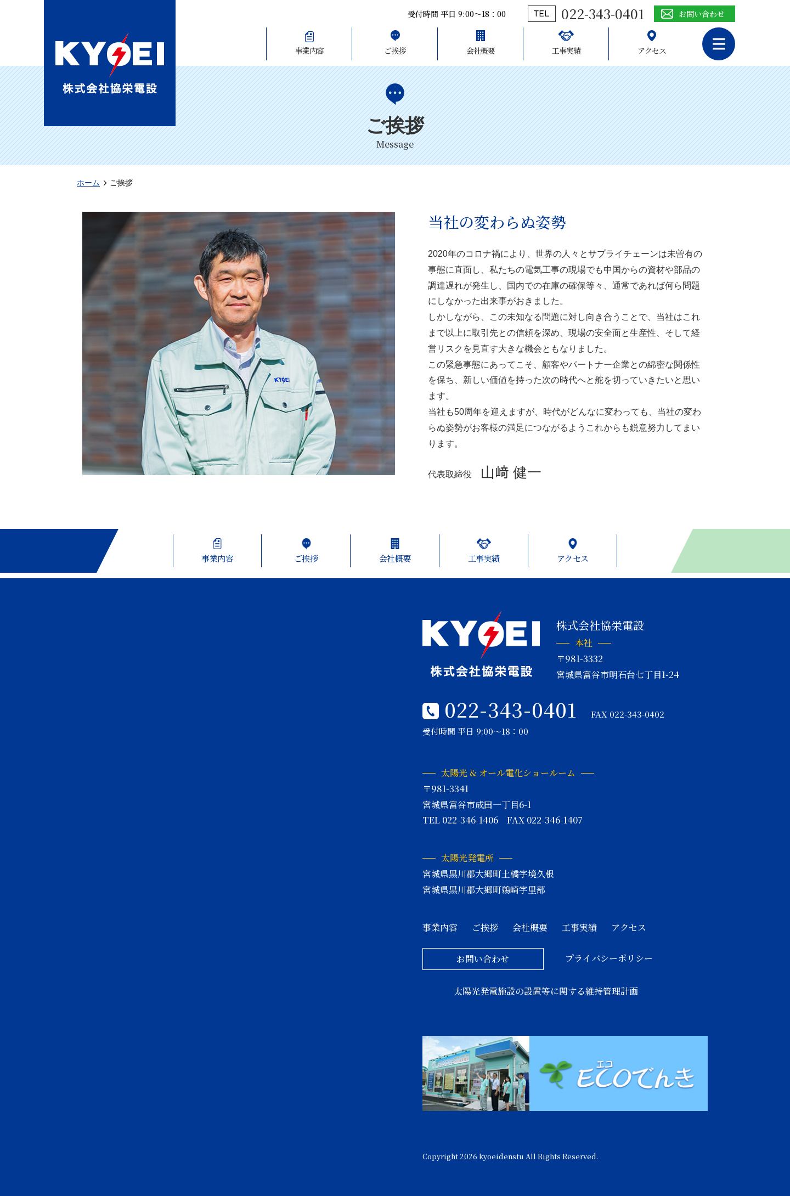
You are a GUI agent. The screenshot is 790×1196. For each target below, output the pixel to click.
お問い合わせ (702, 13)
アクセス (651, 50)
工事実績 (566, 50)
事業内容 (309, 50)
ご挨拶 (394, 50)
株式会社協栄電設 (110, 63)
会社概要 (480, 50)
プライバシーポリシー (609, 958)
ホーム (88, 182)
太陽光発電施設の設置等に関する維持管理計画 (546, 991)
